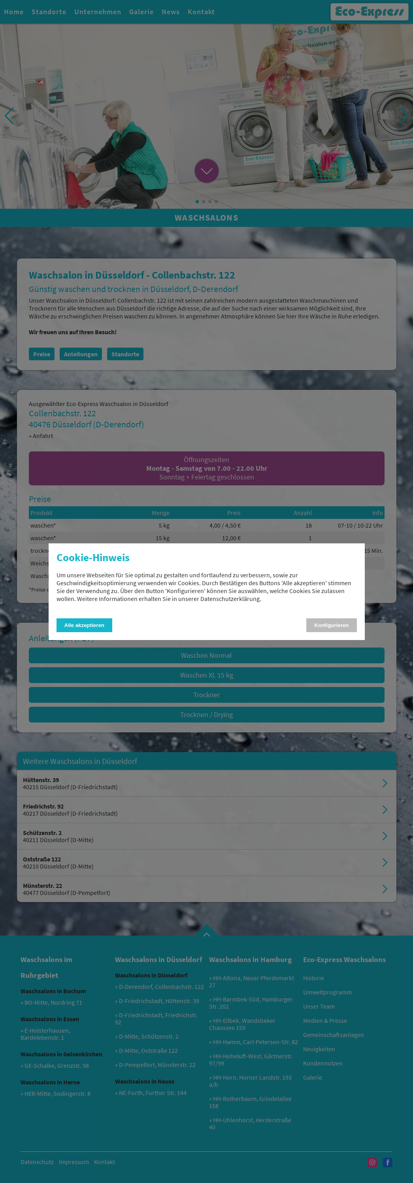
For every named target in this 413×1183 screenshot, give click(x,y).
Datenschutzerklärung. (230, 599)
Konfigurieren (331, 625)
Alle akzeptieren (84, 625)
